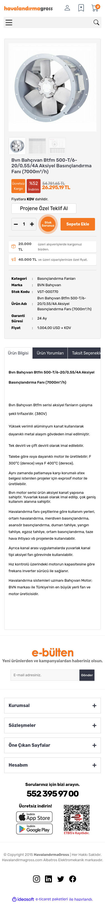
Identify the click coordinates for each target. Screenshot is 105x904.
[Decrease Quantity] (16, 224)
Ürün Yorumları (50, 353)
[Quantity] (24, 224)
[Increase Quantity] (32, 224)
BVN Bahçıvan (49, 285)
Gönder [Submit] (87, 675)
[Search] (52, 22)
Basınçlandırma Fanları (56, 278)
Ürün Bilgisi (18, 353)
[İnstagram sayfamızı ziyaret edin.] (34, 880)
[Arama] (96, 22)
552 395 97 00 (52, 794)
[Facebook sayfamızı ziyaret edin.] (70, 880)
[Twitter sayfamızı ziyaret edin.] (58, 880)
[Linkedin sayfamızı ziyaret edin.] (46, 880)
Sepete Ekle (77, 224)
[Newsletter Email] (45, 675)
